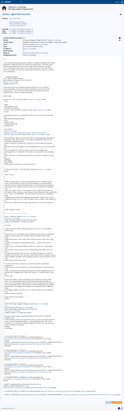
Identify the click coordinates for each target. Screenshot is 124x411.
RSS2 (119, 402)
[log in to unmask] (54, 40)
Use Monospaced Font (17, 22)
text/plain (25, 55)
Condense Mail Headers (17, 25)
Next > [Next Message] (24, 29)
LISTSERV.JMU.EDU (8, 408)
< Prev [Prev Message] (18, 29)
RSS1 (114, 402)
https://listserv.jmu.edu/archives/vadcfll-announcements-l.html (29, 344)
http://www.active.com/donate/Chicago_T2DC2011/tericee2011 (25, 133)
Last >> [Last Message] (29, 29)
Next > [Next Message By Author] (24, 33)
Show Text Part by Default (18, 24)
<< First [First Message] (12, 29)
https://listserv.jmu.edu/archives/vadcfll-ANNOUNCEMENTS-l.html (25, 388)
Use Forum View (14, 18)
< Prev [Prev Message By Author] (18, 33)
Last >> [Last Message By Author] (29, 33)
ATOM (108, 402)
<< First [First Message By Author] (12, 33)
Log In (117, 2)
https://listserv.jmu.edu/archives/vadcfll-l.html (19, 339)
